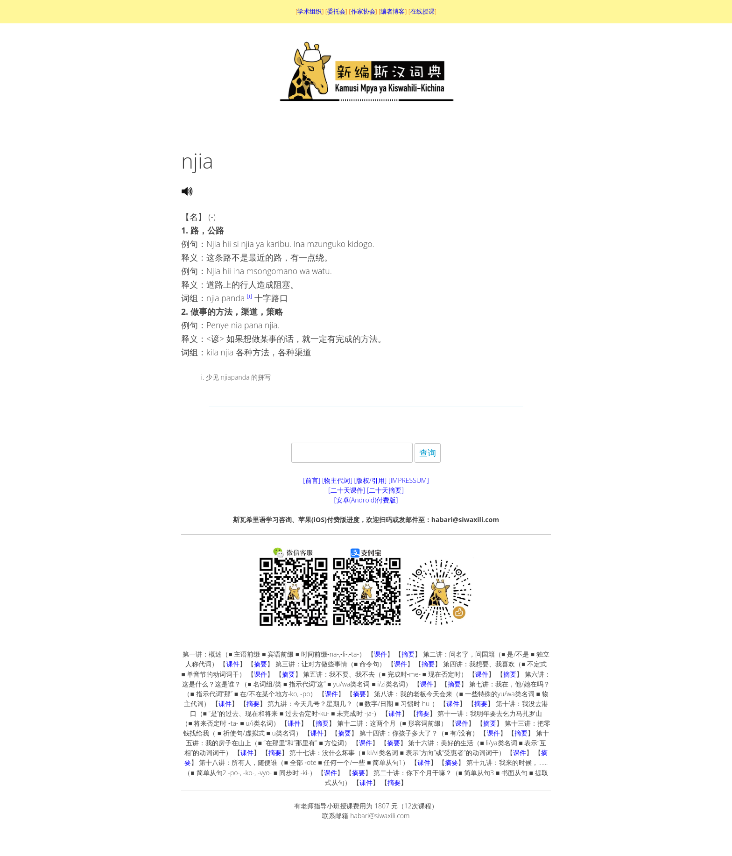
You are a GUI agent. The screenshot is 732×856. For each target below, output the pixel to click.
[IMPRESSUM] (408, 480)
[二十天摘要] (385, 490)
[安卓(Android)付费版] (366, 499)
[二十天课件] (346, 490)
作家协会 (363, 11)
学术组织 (309, 11)
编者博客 (392, 11)
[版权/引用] (370, 480)
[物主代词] (337, 480)
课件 (380, 654)
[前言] (311, 480)
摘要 (408, 654)
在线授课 (422, 11)
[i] (249, 295)
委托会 (336, 11)
